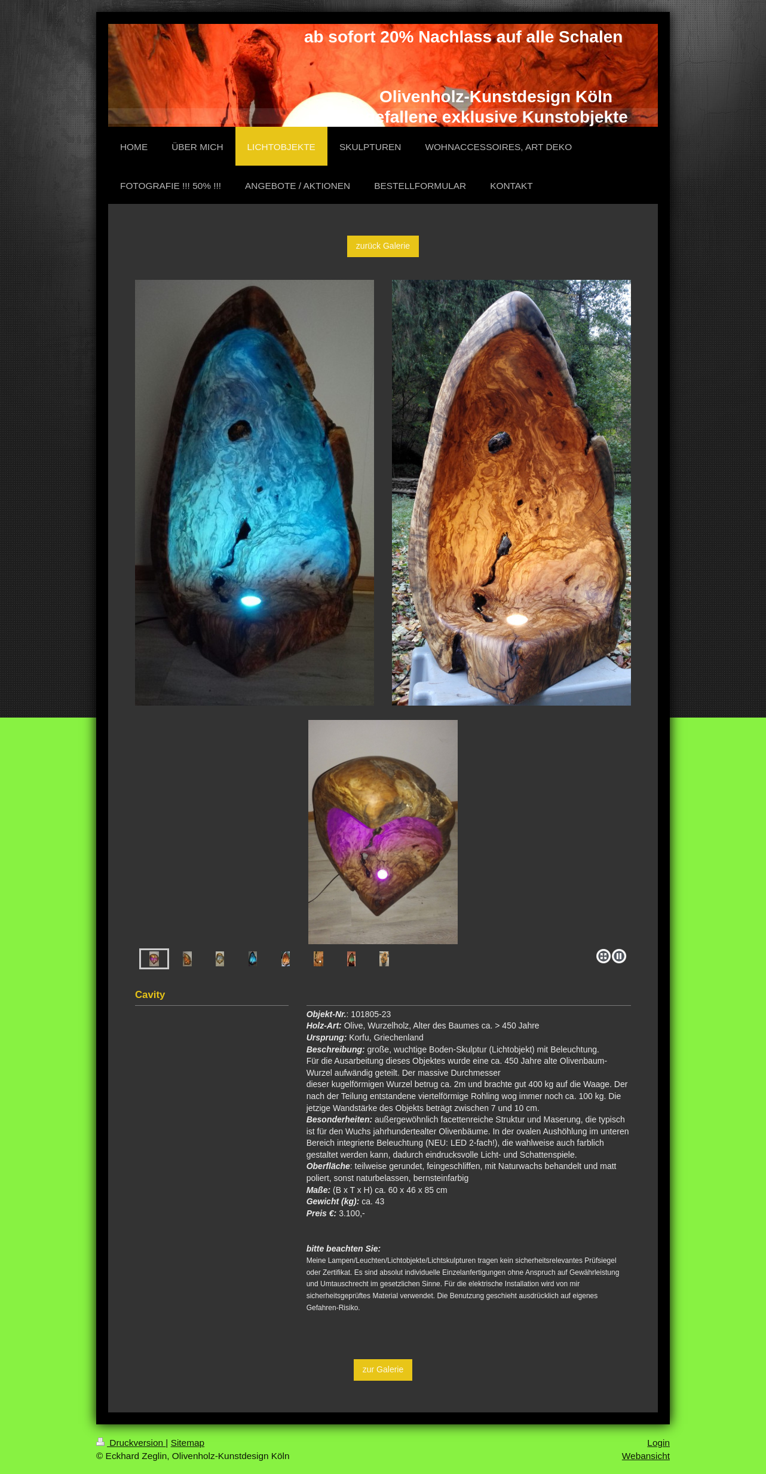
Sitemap (187, 1443)
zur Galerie (383, 1369)
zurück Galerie (383, 246)
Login (658, 1443)
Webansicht (646, 1456)
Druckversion (131, 1443)
